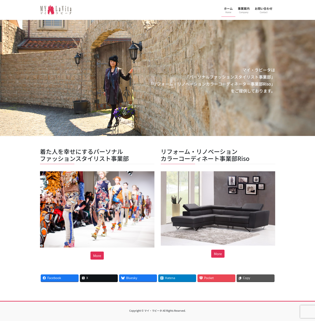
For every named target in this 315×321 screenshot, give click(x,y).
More (97, 255)
